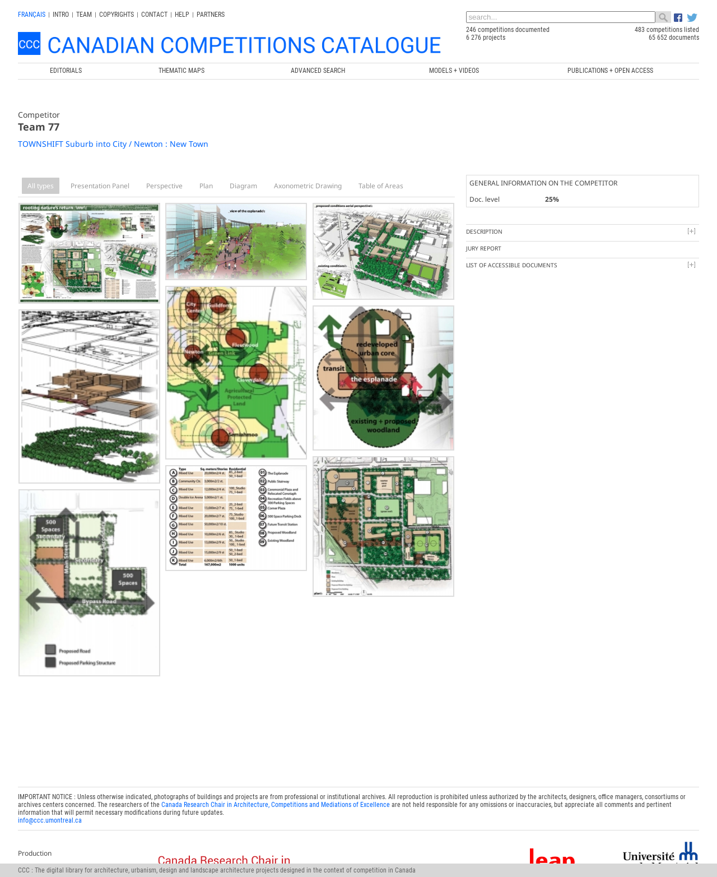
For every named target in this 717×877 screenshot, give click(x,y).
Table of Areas (380, 186)
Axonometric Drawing (308, 186)
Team (84, 14)
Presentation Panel (100, 186)
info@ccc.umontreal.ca (50, 820)
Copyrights (116, 14)
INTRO (61, 14)
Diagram (243, 186)
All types (40, 186)
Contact (154, 14)
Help (182, 14)
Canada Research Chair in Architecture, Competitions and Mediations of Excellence (275, 805)
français (31, 14)
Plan (206, 186)
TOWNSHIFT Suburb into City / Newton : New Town (113, 143)
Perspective (164, 186)
